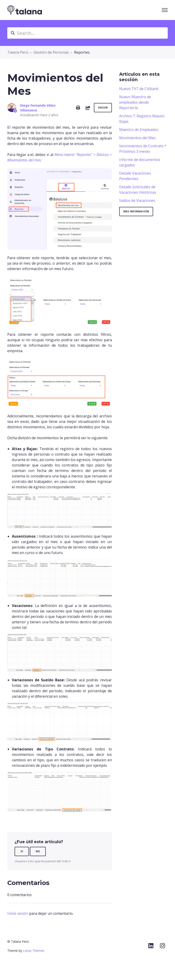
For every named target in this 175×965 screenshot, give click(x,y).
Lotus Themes (33, 950)
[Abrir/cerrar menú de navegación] (165, 10)
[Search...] (87, 33)
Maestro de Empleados (138, 129)
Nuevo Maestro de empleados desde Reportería (135, 102)
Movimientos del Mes (137, 137)
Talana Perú (17, 52)
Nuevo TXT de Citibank (139, 88)
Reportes (82, 52)
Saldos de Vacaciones (137, 200)
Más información (136, 211)
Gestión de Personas (51, 52)
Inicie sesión (17, 913)
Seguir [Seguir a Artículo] (103, 107)
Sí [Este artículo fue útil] (22, 851)
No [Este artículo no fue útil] (38, 851)
